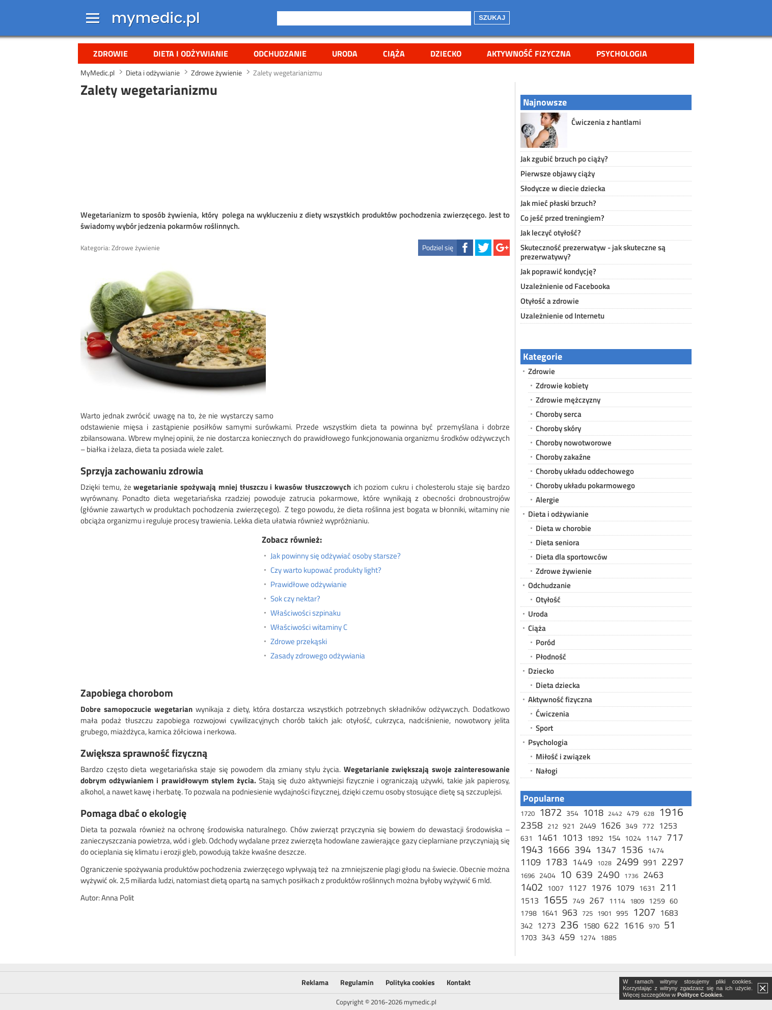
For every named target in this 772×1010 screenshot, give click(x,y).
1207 (644, 912)
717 (675, 837)
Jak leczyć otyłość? (550, 232)
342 (526, 926)
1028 (604, 863)
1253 (668, 825)
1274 (588, 937)
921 (569, 825)
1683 (669, 913)
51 (669, 925)
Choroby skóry (558, 428)
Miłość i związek (563, 756)
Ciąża (394, 53)
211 (668, 887)
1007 (555, 888)
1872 (550, 812)
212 (552, 826)
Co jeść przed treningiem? (562, 218)
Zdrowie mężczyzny (568, 400)
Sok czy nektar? (295, 598)
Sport (544, 728)
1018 (593, 812)
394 (582, 849)
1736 (631, 876)
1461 (547, 837)
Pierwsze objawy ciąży (557, 173)
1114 (617, 900)
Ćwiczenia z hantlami (606, 122)
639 (584, 874)
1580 (591, 926)
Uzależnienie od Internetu (562, 316)
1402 (531, 887)
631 (526, 838)
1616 (634, 925)
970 (654, 926)
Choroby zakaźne (563, 457)
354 (572, 813)
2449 (588, 826)
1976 (601, 887)
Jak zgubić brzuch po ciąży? (564, 159)
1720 (527, 813)
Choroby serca (559, 414)
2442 (615, 813)
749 (578, 900)
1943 (531, 849)
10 (565, 874)
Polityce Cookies (699, 995)
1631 (647, 888)
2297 (672, 861)
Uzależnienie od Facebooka (565, 286)
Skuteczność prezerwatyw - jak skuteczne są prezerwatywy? (593, 252)
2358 (531, 824)
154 (614, 838)
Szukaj (492, 17)
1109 (530, 862)
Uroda (344, 53)
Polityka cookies (410, 982)
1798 (528, 913)
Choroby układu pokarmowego (585, 485)
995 (622, 913)
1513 (529, 900)
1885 (608, 937)
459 (567, 937)
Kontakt (459, 982)
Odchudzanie (280, 53)
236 (569, 924)
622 (611, 925)
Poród (545, 642)
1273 (546, 925)
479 (633, 813)
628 (649, 813)
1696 (527, 875)
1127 (577, 888)
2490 (608, 874)
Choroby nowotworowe (574, 442)
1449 (582, 862)
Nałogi (547, 771)
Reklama (314, 982)
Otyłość (548, 599)
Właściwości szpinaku (305, 613)
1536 (632, 849)
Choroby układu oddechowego (585, 471)
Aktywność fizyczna (529, 53)
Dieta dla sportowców (572, 557)
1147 (654, 838)
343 (548, 937)
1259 (657, 900)
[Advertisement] (295, 152)
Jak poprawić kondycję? (558, 271)
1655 (555, 899)
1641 (549, 913)
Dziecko (445, 53)
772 (648, 825)
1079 (625, 888)
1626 (610, 825)
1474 (656, 850)
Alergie (547, 500)
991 (650, 862)
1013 (572, 837)
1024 (633, 838)
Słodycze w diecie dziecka (562, 188)
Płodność (551, 656)
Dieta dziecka (558, 685)
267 (596, 900)
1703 (528, 937)
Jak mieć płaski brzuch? (558, 203)
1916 (671, 812)
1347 (606, 850)
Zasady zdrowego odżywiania (317, 655)
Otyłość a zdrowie (549, 301)
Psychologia (621, 53)
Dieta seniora (558, 542)
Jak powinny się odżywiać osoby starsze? (335, 556)
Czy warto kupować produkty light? (325, 570)
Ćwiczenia (552, 714)
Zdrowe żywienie (136, 248)
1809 (637, 901)
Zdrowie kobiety (562, 385)
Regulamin (357, 982)
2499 (627, 861)
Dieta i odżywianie (190, 53)
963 (569, 912)
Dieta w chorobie (563, 528)
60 (674, 900)
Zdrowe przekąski (298, 641)
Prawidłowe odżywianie (308, 584)
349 (631, 825)
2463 (653, 875)
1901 (604, 913)
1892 (595, 838)
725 (587, 913)
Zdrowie (110, 53)
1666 (558, 849)
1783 (556, 861)
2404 (547, 875)
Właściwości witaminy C (308, 627)
